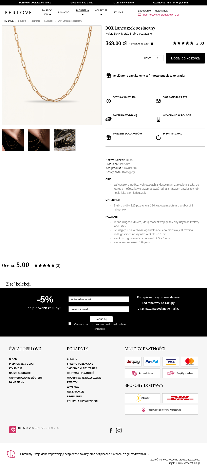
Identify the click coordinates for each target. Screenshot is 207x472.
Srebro (72, 359)
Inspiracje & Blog (21, 363)
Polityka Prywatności (82, 401)
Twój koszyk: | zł (158, 14)
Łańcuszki (48, 21)
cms (180, 463)
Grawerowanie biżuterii (25, 377)
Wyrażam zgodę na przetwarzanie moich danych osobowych (101, 324)
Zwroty (72, 382)
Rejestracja (161, 10)
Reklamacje (75, 391)
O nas (13, 359)
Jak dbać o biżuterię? (82, 368)
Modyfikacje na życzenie (84, 377)
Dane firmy (16, 382)
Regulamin (74, 396)
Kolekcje (101, 12)
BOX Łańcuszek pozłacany (70, 21)
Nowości (64, 12)
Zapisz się (101, 319)
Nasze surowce (20, 373)
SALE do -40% (47, 12)
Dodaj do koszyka (185, 58)
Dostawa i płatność (80, 373)
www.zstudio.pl (192, 463)
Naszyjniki (35, 21)
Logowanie (144, 10)
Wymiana (73, 387)
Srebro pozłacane (80, 363)
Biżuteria (82, 12)
